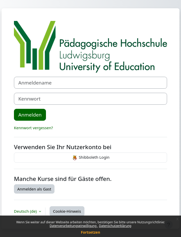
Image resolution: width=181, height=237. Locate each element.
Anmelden (30, 114)
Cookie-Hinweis (67, 211)
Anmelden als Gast (34, 189)
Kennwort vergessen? (33, 127)
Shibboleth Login (90, 158)
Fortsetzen (90, 232)
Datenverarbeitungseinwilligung (73, 226)
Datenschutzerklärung (115, 226)
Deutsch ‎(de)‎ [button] (26, 211)
